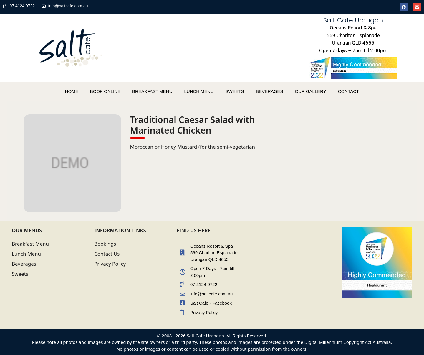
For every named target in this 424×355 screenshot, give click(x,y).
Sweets (20, 273)
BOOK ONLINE (105, 91)
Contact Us (107, 253)
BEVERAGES (269, 91)
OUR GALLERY (310, 91)
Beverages (24, 263)
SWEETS (235, 91)
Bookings (105, 243)
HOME (71, 91)
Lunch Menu (26, 253)
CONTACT (348, 91)
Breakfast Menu (30, 243)
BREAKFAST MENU (152, 91)
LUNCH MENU (199, 91)
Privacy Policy (110, 263)
